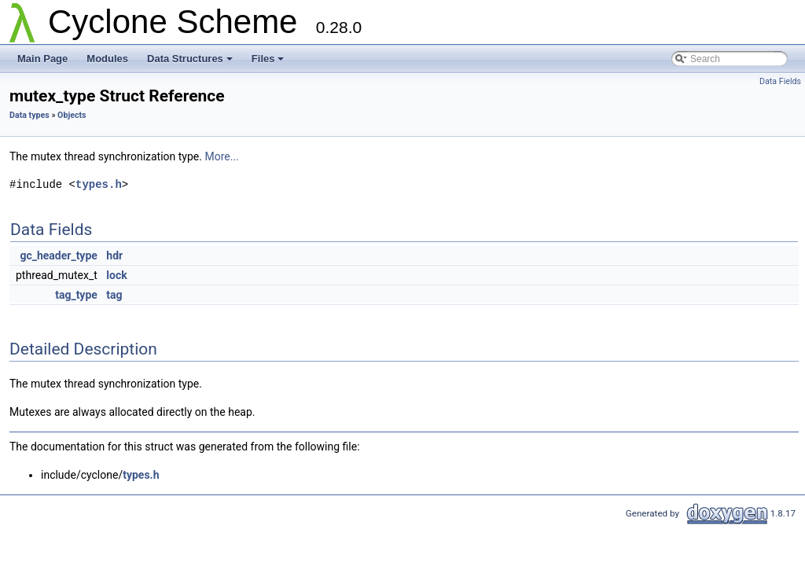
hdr (114, 255)
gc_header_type (58, 255)
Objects (71, 115)
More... (221, 156)
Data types (29, 115)
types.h (98, 184)
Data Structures (190, 58)
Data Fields (780, 81)
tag (114, 295)
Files (268, 58)
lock (116, 275)
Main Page (42, 58)
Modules (107, 58)
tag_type (76, 295)
